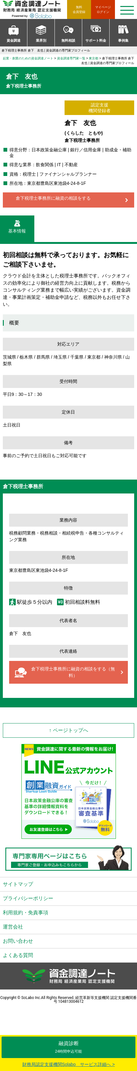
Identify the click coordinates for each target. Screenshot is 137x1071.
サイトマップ (18, 884)
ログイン (103, 9)
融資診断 (68, 1047)
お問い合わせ (18, 941)
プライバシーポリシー (28, 898)
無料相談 (68, 40)
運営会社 (13, 926)
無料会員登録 (79, 9)
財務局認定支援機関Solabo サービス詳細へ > (68, 1064)
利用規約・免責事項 (25, 912)
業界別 (41, 40)
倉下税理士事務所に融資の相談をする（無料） (73, 672)
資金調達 (13, 40)
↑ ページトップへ (68, 730)
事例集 (123, 40)
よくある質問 (18, 955)
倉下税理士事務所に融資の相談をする (53, 198)
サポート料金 (95, 40)
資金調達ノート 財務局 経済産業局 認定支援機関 (35, 9)
